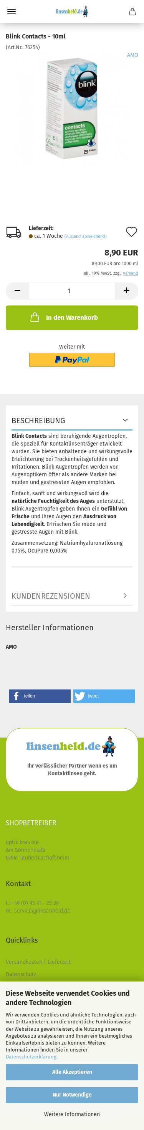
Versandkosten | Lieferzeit (38, 962)
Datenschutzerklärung (31, 1057)
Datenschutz (21, 974)
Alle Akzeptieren (72, 1072)
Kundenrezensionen (51, 596)
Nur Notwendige (72, 1095)
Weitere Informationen (72, 1114)
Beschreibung (38, 420)
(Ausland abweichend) (86, 236)
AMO (132, 55)
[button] (17, 291)
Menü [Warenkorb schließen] (11, 11)
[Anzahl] (72, 291)
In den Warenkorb (63, 317)
